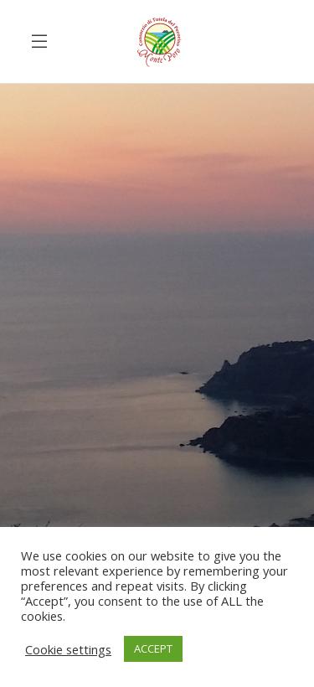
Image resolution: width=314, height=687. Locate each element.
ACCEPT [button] (153, 648)
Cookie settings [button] (68, 649)
